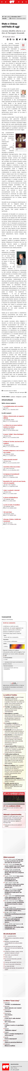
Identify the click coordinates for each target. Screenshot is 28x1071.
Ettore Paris (8, 436)
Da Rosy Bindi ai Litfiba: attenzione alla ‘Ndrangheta (13, 786)
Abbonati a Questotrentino (12, 814)
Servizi (4, 18)
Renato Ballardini (9, 475)
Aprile (11, 1037)
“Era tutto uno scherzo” (11, 955)
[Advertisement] (14, 571)
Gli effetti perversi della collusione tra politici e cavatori (15, 779)
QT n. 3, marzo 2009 (10, 500)
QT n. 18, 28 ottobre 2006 (11, 430)
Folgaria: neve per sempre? (17, 392)
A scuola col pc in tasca (9, 390)
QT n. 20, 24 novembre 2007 (12, 462)
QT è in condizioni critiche (11, 806)
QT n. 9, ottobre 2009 (10, 508)
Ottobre (12, 1017)
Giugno (11, 1029)
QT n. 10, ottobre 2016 (10, 524)
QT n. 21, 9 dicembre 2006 (11, 446)
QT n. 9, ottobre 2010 (10, 515)
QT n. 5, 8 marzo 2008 (11, 493)
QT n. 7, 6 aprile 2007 (10, 455)
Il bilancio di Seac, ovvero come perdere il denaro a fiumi (14, 952)
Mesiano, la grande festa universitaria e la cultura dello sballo (13, 943)
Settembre (10, 1020)
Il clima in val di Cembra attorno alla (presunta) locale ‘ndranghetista (13, 709)
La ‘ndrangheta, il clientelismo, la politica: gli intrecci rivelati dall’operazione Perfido (13, 725)
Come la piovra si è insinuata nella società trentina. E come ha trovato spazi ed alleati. (14, 731)
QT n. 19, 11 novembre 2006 (12, 437)
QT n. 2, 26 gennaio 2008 (11, 477)
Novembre (8, 1014)
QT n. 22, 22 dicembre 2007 (12, 470)
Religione (18, 396)
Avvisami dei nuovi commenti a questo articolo (13, 663)
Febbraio (12, 1003)
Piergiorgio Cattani (9, 36)
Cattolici (13, 396)
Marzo (13, 1041)
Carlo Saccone (8, 522)
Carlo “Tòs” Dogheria (10, 484)
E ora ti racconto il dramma (13, 964)
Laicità (24, 396)
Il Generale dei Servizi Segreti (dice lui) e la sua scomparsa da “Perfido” (14, 948)
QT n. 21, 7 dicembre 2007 (13, 16)
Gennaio (13, 1007)
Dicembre (8, 1010)
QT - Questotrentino (10, 936)
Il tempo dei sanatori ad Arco (13, 962)
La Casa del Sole (9, 966)
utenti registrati (16, 628)
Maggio (14, 1033)
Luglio (14, 1025)
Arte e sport (8, 957)
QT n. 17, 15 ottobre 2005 (11, 421)
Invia (14, 683)
